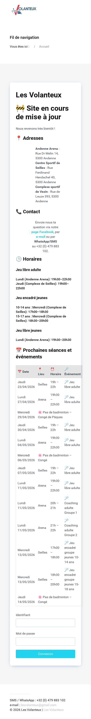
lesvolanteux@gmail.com (38, 705)
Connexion (45, 654)
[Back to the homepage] (24, 10)
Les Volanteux (54, 710)
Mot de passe (25, 633)
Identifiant (23, 615)
